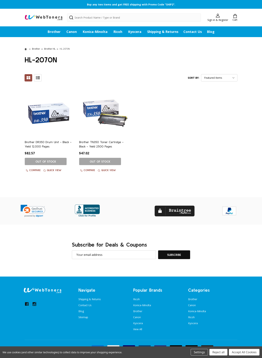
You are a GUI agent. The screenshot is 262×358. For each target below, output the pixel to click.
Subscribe (174, 254)
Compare (33, 170)
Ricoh (117, 31)
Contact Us (192, 31)
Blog (211, 31)
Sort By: (193, 77)
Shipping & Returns (162, 31)
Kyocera (134, 31)
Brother (54, 31)
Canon (71, 31)
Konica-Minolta (95, 31)
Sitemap (83, 317)
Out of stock (45, 161)
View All (137, 329)
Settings (199, 352)
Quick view (52, 170)
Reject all (218, 352)
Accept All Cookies (244, 352)
